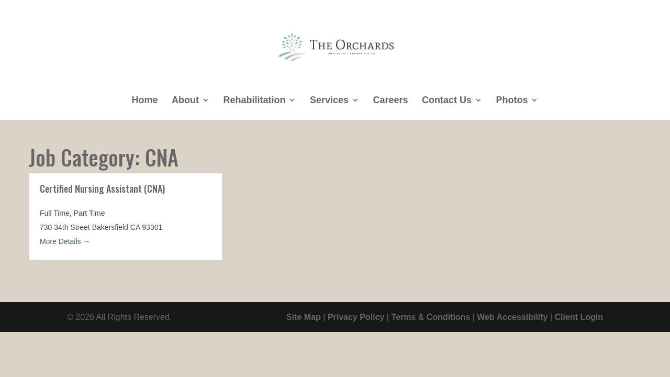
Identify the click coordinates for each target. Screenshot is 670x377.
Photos (512, 100)
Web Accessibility (512, 317)
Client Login (579, 317)
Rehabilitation (254, 100)
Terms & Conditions (430, 317)
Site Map (303, 317)
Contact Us (447, 100)
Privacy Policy (356, 317)
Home (145, 100)
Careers (390, 100)
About (185, 100)
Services (329, 100)
